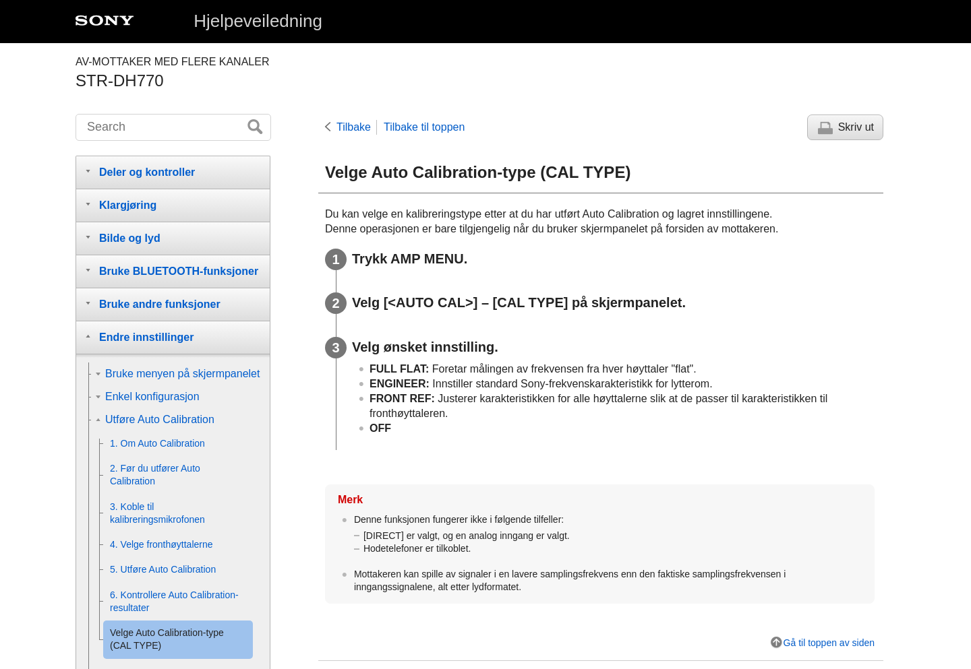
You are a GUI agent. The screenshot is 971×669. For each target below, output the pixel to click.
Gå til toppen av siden (829, 642)
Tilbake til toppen (424, 127)
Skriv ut (856, 127)
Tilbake (353, 127)
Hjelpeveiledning (258, 21)
